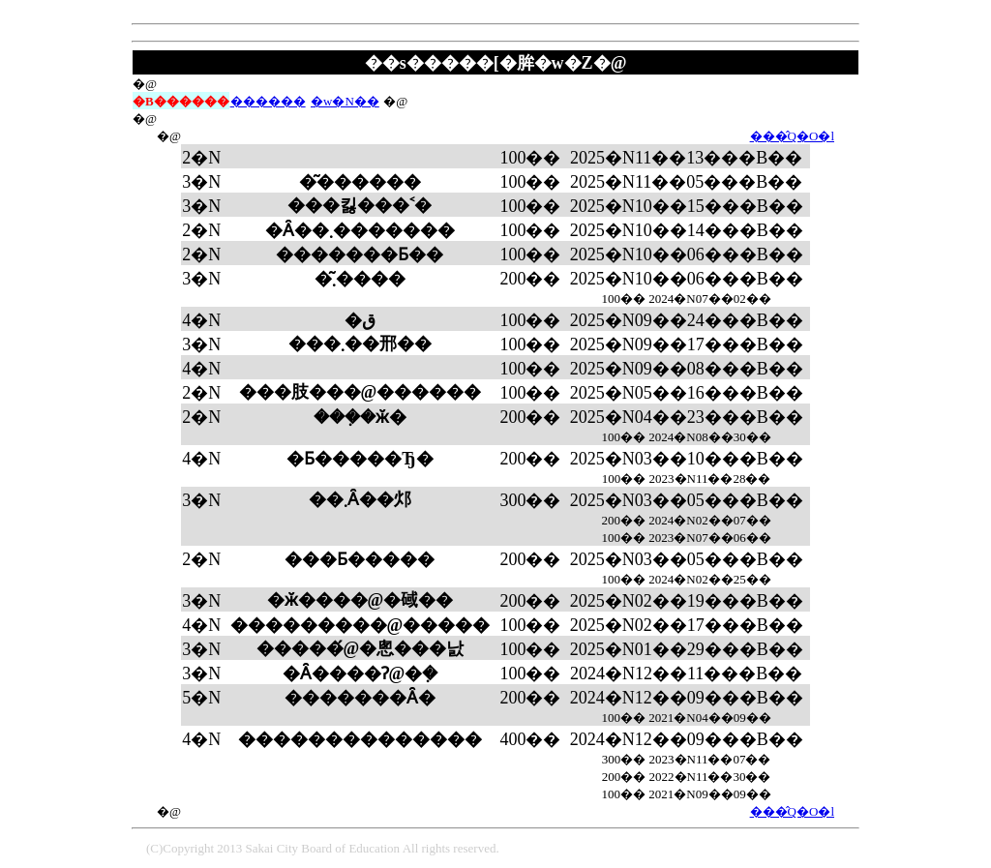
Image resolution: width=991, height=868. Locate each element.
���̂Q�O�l (792, 136)
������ (268, 101)
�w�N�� (345, 101)
